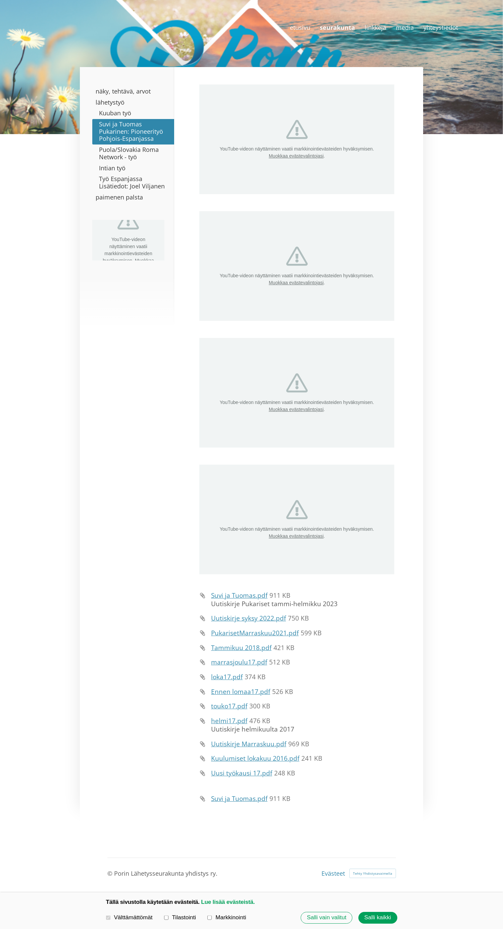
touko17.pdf (229, 706)
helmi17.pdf (229, 720)
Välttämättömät (129, 917)
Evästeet (333, 873)
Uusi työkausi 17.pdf (241, 773)
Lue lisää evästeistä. (228, 902)
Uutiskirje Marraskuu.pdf (248, 744)
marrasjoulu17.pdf (239, 662)
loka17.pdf (227, 677)
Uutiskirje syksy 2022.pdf (248, 618)
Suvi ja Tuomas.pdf (239, 595)
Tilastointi (180, 917)
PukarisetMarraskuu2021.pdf (255, 633)
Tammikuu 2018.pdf (241, 647)
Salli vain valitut (327, 917)
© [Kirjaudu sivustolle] (110, 873)
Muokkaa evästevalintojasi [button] (296, 156)
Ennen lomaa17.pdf (240, 691)
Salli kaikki (377, 917)
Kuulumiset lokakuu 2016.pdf (255, 758)
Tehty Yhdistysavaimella (372, 873)
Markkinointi (226, 917)
